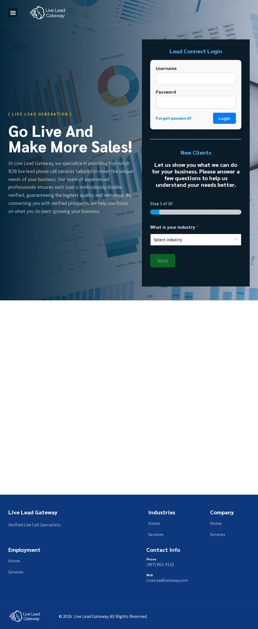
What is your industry (174, 227)
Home (154, 523)
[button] (12, 12)
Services (156, 534)
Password (166, 91)
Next (162, 260)
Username (166, 68)
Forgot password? (173, 118)
